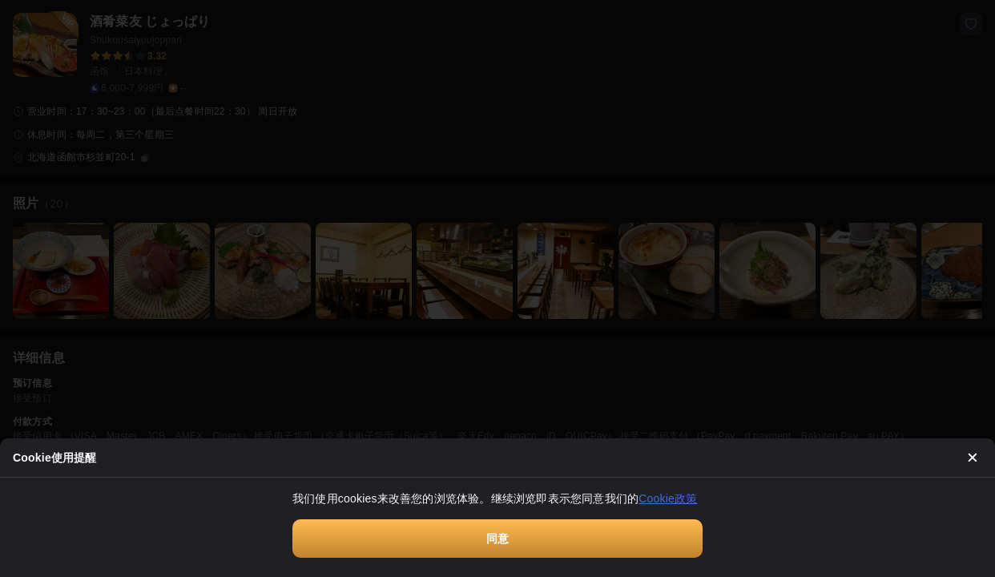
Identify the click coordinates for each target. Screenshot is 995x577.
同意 (497, 538)
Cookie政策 (667, 498)
